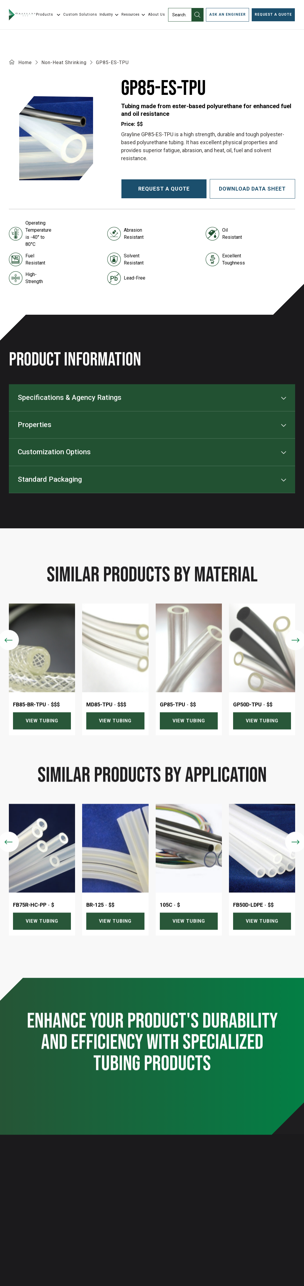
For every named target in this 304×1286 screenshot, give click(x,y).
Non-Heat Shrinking (64, 62)
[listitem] (42, 681)
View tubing (42, 733)
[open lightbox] (56, 138)
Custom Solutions (80, 14)
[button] (109, 14)
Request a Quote (273, 14)
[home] (22, 15)
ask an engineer (227, 14)
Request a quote (164, 189)
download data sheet (252, 189)
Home (25, 62)
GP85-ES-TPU (112, 62)
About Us (156, 14)
